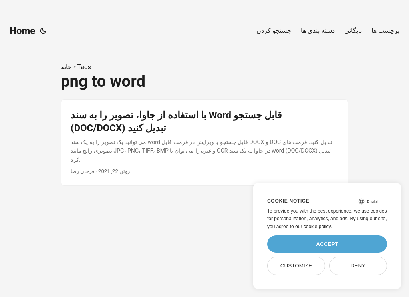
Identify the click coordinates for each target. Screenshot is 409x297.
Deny (358, 266)
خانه (66, 67)
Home (22, 30)
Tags (84, 67)
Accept (327, 244)
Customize (296, 266)
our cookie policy (313, 226)
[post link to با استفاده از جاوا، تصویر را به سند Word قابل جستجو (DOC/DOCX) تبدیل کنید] (204, 142)
